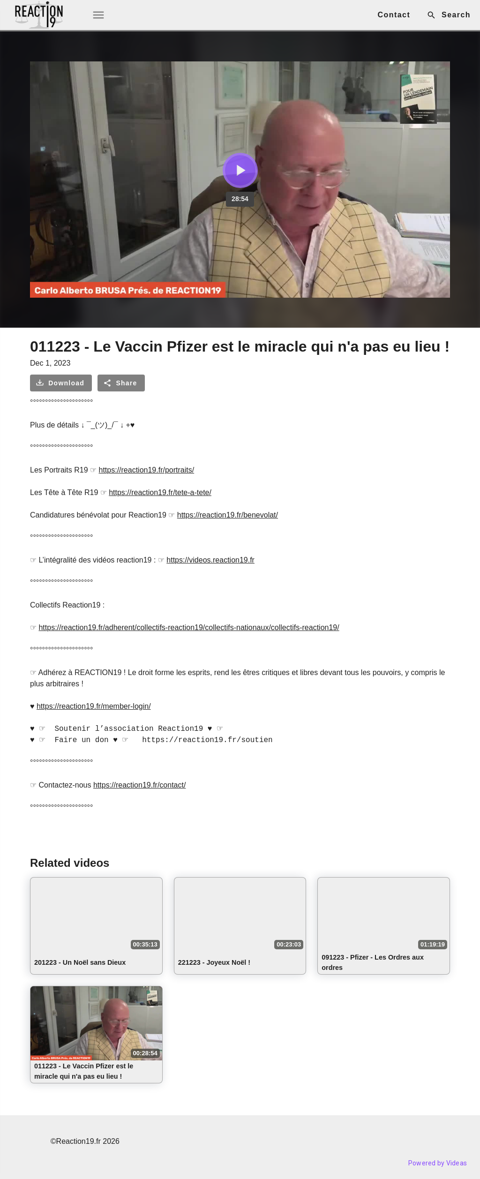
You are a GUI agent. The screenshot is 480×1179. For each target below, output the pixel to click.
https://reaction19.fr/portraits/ (147, 470)
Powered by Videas (437, 1163)
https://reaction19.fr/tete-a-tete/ (160, 492)
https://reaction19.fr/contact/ (139, 785)
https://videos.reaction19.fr (210, 560)
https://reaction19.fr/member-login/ (94, 706)
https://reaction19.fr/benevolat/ (227, 515)
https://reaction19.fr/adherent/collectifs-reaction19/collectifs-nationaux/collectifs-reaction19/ (188, 627)
